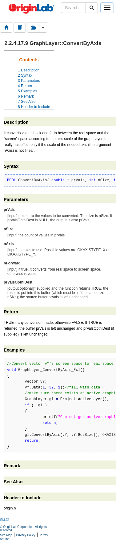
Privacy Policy (25, 535)
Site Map (6, 535)
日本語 (4, 519)
